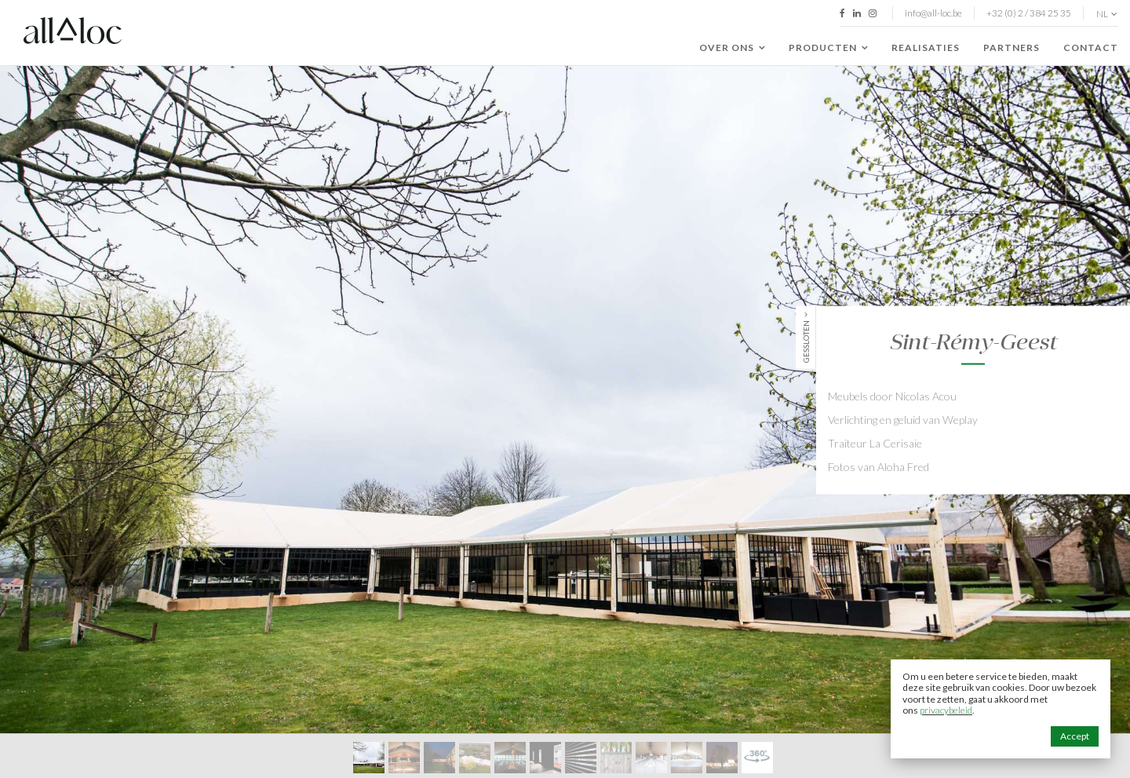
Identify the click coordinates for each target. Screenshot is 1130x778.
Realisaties (925, 47)
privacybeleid (946, 710)
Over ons (732, 48)
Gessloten (806, 341)
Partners (1011, 47)
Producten (828, 48)
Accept (1074, 736)
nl (1106, 14)
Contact (1090, 47)
